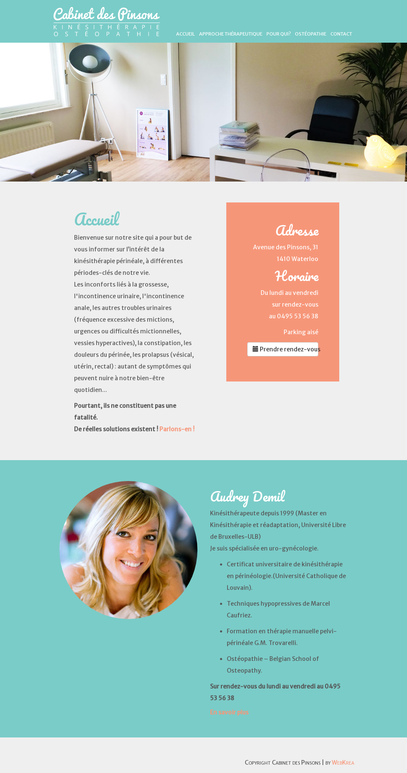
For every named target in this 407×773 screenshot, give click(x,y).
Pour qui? (278, 34)
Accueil (185, 34)
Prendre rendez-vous (286, 349)
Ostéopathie (310, 34)
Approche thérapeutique (230, 34)
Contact (341, 34)
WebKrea (343, 762)
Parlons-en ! (177, 429)
